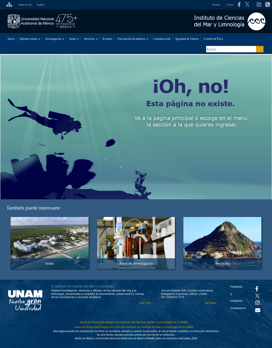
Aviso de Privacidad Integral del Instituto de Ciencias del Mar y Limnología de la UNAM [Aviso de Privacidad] (134, 322)
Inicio (11, 38)
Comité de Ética (213, 38)
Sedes (74, 38)
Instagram (236, 300)
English (40, 4)
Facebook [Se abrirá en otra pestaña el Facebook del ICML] (236, 286)
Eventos (107, 38)
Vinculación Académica (132, 38)
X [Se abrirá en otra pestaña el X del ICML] (231, 294)
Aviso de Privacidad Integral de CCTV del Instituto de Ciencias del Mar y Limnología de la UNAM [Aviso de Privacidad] (134, 327)
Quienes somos (30, 38)
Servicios (91, 38)
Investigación (54, 38)
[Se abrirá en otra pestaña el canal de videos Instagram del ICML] (257, 303)
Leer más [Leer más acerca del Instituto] (144, 302)
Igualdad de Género (187, 38)
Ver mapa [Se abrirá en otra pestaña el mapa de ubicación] (210, 302)
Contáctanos (238, 308)
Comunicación (162, 38)
